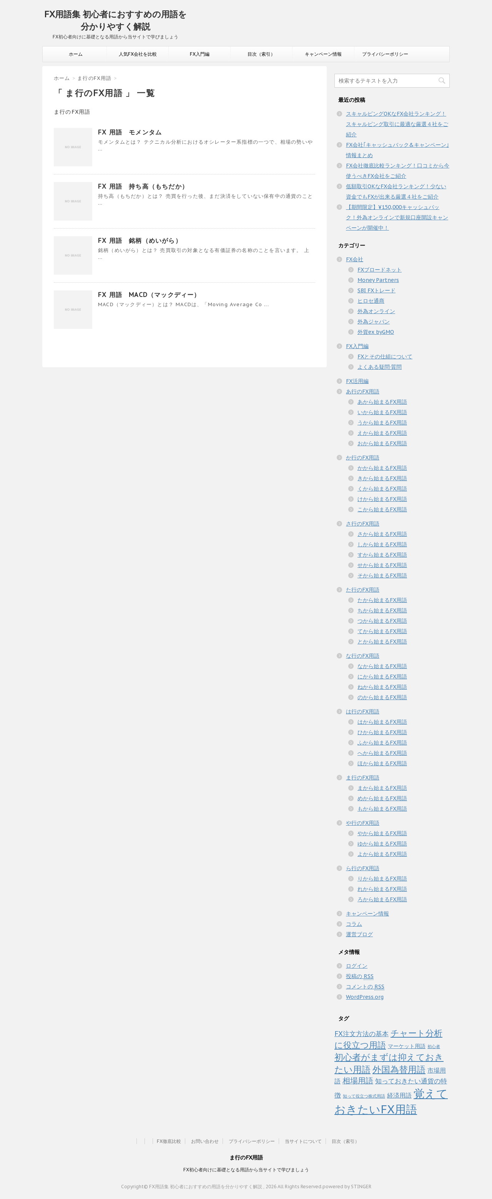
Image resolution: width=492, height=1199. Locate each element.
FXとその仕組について (384, 356)
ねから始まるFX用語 (382, 686)
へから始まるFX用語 (382, 753)
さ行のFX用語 (362, 523)
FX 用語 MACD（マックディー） (149, 295)
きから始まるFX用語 (382, 478)
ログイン (356, 965)
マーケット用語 (407, 1046)
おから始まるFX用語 (382, 443)
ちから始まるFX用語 (382, 610)
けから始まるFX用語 (382, 499)
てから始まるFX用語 (382, 631)
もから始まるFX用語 (382, 808)
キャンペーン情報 (323, 54)
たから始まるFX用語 (382, 600)
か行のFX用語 (362, 457)
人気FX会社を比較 (138, 54)
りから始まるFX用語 (382, 878)
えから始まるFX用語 (382, 433)
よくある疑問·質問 (379, 366)
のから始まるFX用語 (382, 697)
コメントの (365, 986)
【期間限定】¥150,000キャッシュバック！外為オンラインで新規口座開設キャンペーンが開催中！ (397, 217)
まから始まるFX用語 (382, 787)
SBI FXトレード (376, 290)
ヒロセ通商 (370, 300)
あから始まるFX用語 (382, 401)
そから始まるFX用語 (382, 575)
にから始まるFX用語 (382, 676)
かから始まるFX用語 (382, 467)
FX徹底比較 (169, 1141)
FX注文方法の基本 (361, 1033)
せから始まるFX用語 (382, 565)
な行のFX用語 (362, 655)
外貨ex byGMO (375, 331)
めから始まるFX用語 (382, 798)
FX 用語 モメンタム (130, 132)
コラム (354, 923)
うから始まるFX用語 (382, 422)
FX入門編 (199, 54)
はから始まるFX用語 (382, 721)
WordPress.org (365, 996)
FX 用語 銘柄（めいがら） (140, 240)
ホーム (76, 54)
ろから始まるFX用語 (382, 899)
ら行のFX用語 (362, 868)
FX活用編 (357, 381)
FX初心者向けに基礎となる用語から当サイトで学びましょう (246, 1169)
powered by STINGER (346, 1186)
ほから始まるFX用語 (382, 763)
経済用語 (399, 1095)
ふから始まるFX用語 (382, 742)
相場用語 (357, 1080)
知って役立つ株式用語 (364, 1096)
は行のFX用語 (362, 711)
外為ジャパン (373, 321)
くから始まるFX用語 (382, 488)
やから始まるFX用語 (382, 833)
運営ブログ (359, 934)
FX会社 (354, 259)
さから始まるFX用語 (382, 534)
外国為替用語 (399, 1069)
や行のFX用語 (362, 822)
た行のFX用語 (362, 589)
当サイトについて (303, 1141)
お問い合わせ (205, 1141)
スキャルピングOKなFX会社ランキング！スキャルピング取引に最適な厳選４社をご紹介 (397, 124)
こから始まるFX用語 (382, 509)
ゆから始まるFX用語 (382, 843)
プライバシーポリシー (385, 54)
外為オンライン (376, 311)
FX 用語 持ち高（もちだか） (143, 186)
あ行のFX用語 (362, 391)
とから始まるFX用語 (382, 641)
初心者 (433, 1046)
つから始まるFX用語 (382, 620)
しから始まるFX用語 (382, 544)
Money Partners (378, 280)
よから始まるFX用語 (382, 854)
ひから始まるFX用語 (382, 732)
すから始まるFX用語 (382, 554)
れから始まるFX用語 (382, 889)
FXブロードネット (379, 269)
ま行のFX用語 (362, 777)
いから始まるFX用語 (382, 412)
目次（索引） (261, 54)
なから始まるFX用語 (382, 666)
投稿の (360, 976)
